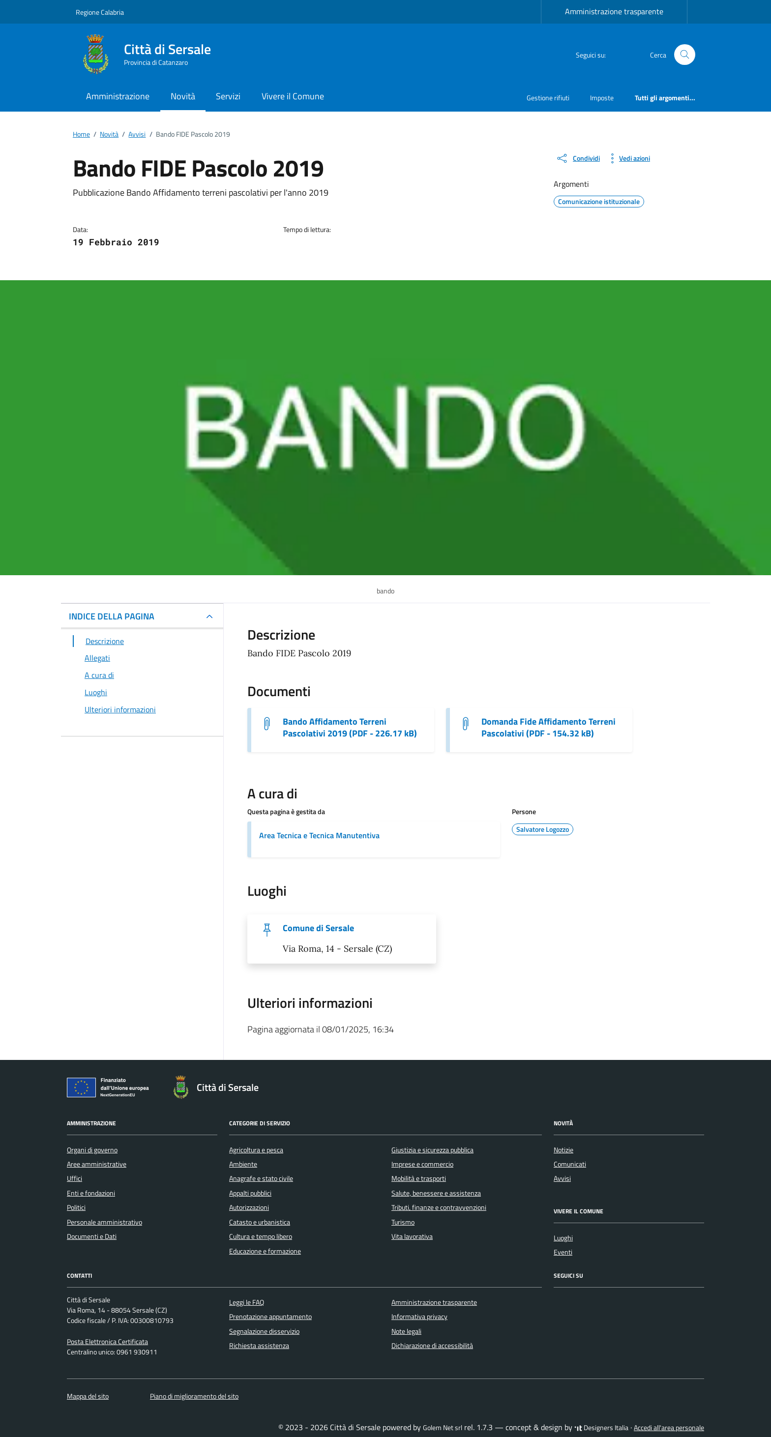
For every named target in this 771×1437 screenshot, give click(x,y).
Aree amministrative (96, 1164)
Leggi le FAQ (246, 1302)
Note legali (406, 1331)
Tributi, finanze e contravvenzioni (438, 1207)
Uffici (74, 1178)
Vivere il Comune (293, 96)
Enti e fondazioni (91, 1193)
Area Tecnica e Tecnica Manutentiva (319, 835)
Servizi (228, 96)
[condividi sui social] (578, 158)
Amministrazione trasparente (614, 11)
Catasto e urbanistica (259, 1222)
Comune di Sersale (318, 928)
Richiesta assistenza (259, 1345)
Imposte (602, 97)
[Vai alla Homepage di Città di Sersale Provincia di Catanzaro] (149, 54)
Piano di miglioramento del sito (194, 1396)
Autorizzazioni (249, 1207)
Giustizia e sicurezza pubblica (432, 1149)
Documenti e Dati (92, 1236)
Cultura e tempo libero (260, 1236)
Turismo (403, 1222)
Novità (183, 96)
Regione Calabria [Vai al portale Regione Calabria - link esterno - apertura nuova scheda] (100, 12)
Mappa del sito (88, 1396)
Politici (76, 1207)
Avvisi (562, 1178)
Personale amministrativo (104, 1222)
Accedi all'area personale (669, 1427)
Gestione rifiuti (548, 97)
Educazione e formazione (265, 1251)
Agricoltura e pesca (256, 1149)
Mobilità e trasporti (418, 1178)
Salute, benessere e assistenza (436, 1193)
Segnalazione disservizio (264, 1331)
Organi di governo (92, 1149)
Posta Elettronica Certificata (107, 1341)
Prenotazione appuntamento (270, 1316)
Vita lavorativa (412, 1236)
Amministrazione (117, 96)
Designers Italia (601, 1427)
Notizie (563, 1149)
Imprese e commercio (422, 1164)
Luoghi (563, 1237)
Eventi (563, 1252)
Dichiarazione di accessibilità (432, 1345)
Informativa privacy (419, 1316)
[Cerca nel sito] (684, 54)
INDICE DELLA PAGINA (111, 616)
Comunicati (570, 1164)
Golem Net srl (442, 1427)
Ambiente (243, 1164)
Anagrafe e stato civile (261, 1178)
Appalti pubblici (250, 1193)
